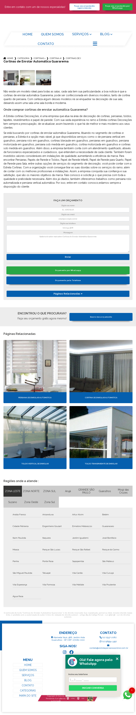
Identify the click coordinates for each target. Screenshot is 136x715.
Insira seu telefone (78, 674)
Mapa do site (27, 695)
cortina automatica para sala (55, 58)
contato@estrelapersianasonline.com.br (108, 646)
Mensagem (68, 233)
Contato (46, 44)
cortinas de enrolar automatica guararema (73, 58)
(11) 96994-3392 (108, 641)
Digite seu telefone (68, 223)
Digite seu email (68, 214)
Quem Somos (52, 34)
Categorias (23, 58)
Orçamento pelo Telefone (68, 280)
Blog (104, 34)
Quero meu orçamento (101, 317)
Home (27, 34)
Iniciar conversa (93, 688)
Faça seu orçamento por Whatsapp (117, 7)
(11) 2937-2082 (108, 637)
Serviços (80, 34)
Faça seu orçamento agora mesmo (84, 7)
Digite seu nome (68, 206)
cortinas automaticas (39, 58)
